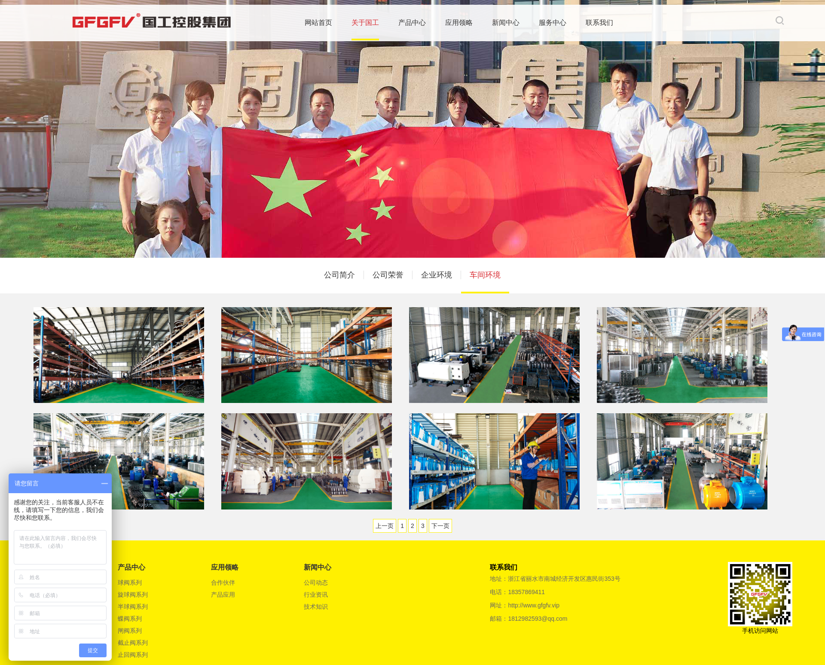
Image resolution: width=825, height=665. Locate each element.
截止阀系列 (133, 642)
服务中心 (554, 22)
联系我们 (601, 22)
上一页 (385, 525)
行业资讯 (316, 594)
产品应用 (223, 594)
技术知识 (316, 606)
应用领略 (460, 22)
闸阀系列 (130, 630)
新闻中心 (507, 22)
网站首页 (320, 22)
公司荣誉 (388, 275)
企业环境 (436, 275)
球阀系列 (130, 582)
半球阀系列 (133, 606)
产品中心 (414, 22)
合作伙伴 (223, 582)
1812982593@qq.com (537, 618)
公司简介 (339, 275)
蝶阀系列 (130, 618)
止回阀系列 (133, 654)
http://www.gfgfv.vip (533, 605)
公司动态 (316, 582)
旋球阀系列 (133, 594)
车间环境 (485, 275)
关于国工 (367, 22)
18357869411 (526, 592)
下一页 (440, 525)
